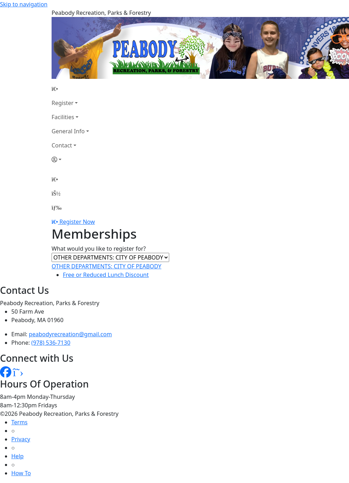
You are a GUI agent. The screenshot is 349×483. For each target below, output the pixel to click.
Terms (19, 422)
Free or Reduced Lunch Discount (106, 275)
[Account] (70, 159)
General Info (68, 131)
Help (17, 456)
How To (21, 473)
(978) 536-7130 (50, 343)
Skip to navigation (23, 4)
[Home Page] (70, 89)
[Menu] (56, 207)
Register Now (77, 222)
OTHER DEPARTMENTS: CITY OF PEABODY (106, 266)
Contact (62, 145)
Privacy (20, 439)
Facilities (63, 117)
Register (62, 103)
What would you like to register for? (99, 248)
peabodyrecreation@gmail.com (70, 334)
